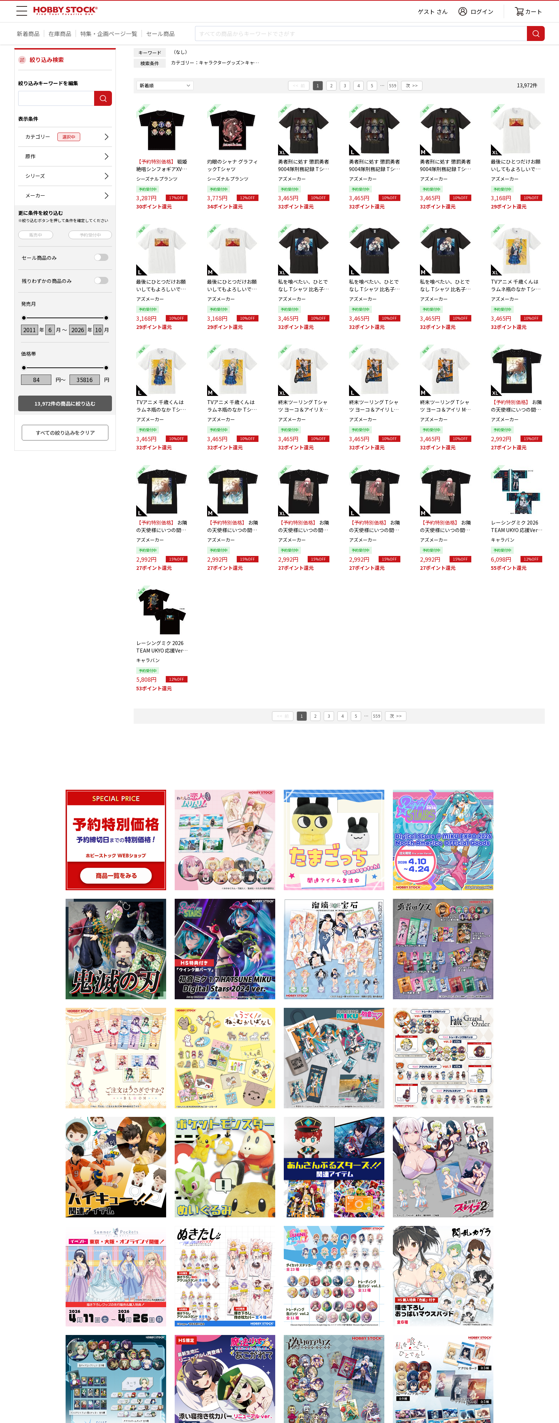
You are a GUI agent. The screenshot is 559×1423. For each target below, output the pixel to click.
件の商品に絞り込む (65, 403)
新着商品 (28, 33)
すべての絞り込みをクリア (65, 432)
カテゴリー (52, 137)
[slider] (24, 318)
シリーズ (35, 175)
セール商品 (160, 33)
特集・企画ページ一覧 (108, 33)
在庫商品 (59, 33)
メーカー (35, 195)
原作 (30, 156)
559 (392, 85)
